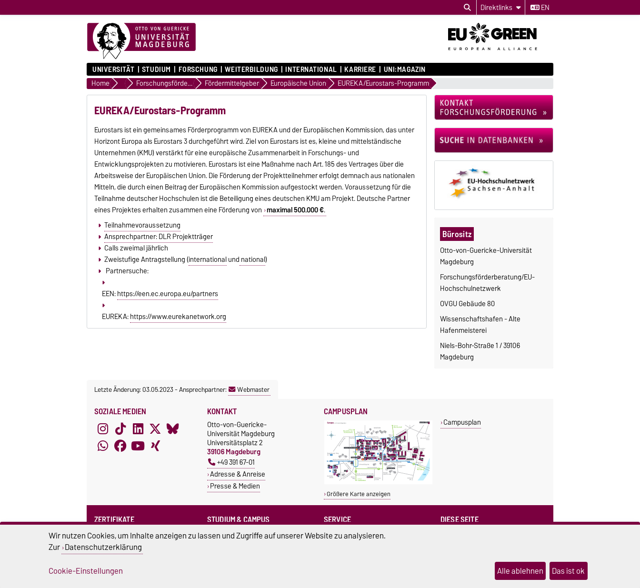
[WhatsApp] (102, 445)
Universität (113, 69)
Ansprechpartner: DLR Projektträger (158, 236)
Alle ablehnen (520, 571)
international (208, 259)
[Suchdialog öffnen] (467, 7)
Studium (156, 69)
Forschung (198, 69)
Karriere (360, 69)
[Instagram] (102, 428)
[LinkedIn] (138, 428)
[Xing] (155, 445)
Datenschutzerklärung (103, 547)
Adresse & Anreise (237, 474)
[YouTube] (138, 445)
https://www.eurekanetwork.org (178, 316)
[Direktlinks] (501, 7)
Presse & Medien (235, 486)
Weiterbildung (251, 69)
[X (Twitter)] (155, 428)
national (252, 259)
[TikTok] (120, 428)
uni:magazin (405, 69)
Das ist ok (568, 571)
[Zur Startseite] (141, 41)
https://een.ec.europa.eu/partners (167, 293)
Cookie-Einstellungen (86, 571)
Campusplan (462, 422)
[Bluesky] (172, 428)
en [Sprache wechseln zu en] (540, 7)
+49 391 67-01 (231, 462)
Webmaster (249, 389)
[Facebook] (120, 445)
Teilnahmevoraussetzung (142, 225)
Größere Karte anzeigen (358, 494)
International (311, 69)
